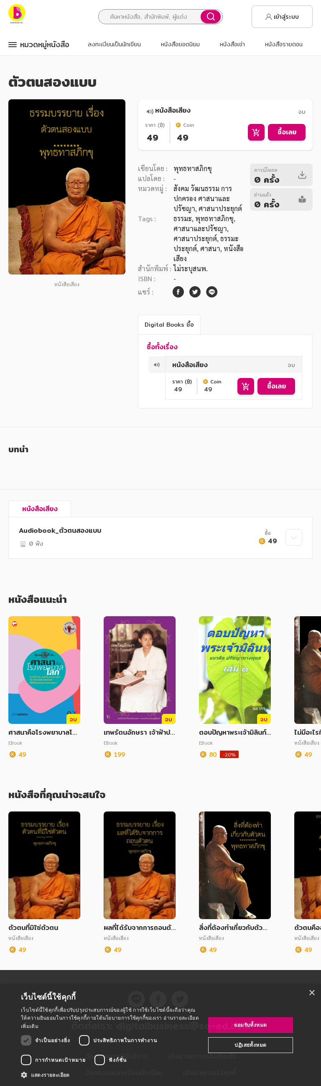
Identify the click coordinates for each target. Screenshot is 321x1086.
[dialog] (160, 1035)
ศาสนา (210, 248)
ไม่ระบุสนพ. (190, 268)
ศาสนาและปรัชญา (200, 228)
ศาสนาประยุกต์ (195, 238)
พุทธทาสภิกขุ (192, 168)
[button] (110, 1075)
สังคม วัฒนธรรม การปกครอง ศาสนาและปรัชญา (202, 198)
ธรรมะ (182, 218)
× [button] (311, 993)
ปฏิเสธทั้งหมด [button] (250, 1044)
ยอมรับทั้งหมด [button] (250, 1024)
